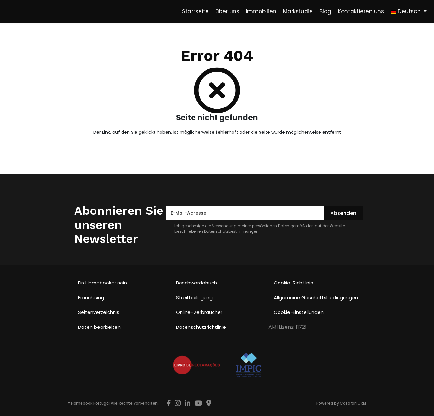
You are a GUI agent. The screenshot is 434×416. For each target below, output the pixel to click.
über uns (227, 11)
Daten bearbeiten (99, 327)
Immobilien (261, 11)
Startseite (195, 11)
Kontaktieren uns (361, 11)
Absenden (343, 213)
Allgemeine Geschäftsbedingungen (316, 297)
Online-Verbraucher (199, 312)
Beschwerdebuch (196, 282)
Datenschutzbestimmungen (231, 231)
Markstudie (298, 11)
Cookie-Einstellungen (299, 312)
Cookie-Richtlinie (293, 282)
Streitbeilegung (194, 297)
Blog (325, 11)
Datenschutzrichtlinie (201, 327)
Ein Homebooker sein (102, 282)
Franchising (91, 297)
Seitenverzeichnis (98, 312)
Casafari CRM (353, 403)
